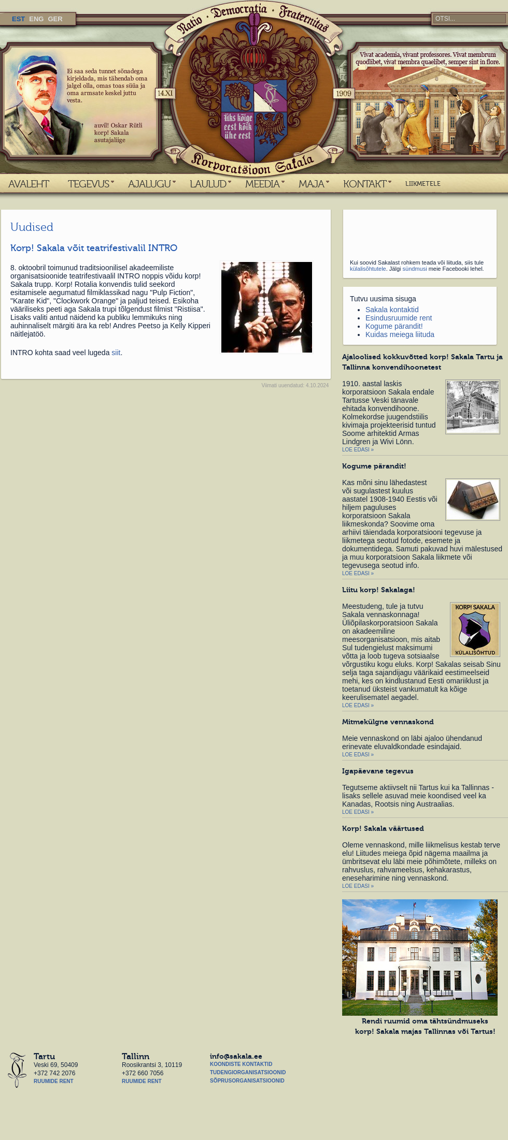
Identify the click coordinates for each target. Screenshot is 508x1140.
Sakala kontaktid (392, 309)
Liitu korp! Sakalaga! (378, 590)
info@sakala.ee (236, 1056)
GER (55, 19)
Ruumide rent (54, 1081)
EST (18, 19)
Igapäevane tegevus (378, 771)
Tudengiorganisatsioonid (248, 1072)
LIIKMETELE (423, 183)
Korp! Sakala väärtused (383, 828)
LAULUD (208, 183)
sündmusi (415, 269)
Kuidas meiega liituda (399, 334)
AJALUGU (149, 183)
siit (115, 352)
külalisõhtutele (368, 269)
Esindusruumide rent (398, 318)
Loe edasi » (358, 449)
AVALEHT (28, 183)
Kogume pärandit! (394, 326)
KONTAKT (364, 183)
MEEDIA (262, 183)
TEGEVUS (88, 183)
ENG (36, 19)
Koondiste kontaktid (241, 1064)
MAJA (311, 183)
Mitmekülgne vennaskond (388, 722)
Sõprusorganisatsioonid (247, 1081)
